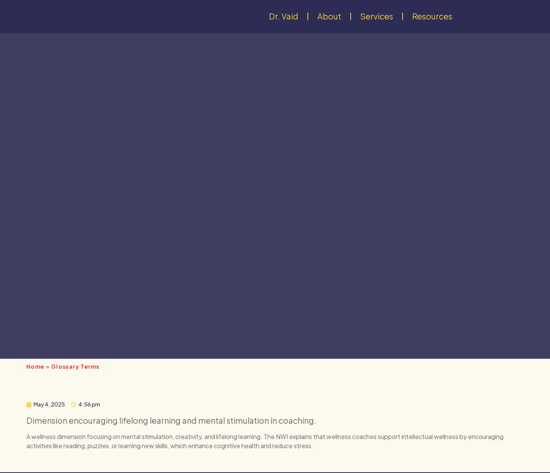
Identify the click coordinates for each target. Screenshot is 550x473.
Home (35, 366)
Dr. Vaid (283, 16)
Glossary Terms (75, 366)
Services (376, 16)
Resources (432, 16)
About (329, 16)
